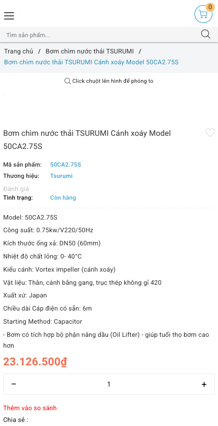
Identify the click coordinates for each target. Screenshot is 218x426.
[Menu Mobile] (10, 15)
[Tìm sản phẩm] (100, 35)
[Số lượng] (109, 384)
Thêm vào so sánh (30, 408)
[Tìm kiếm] (206, 35)
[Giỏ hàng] (203, 14)
